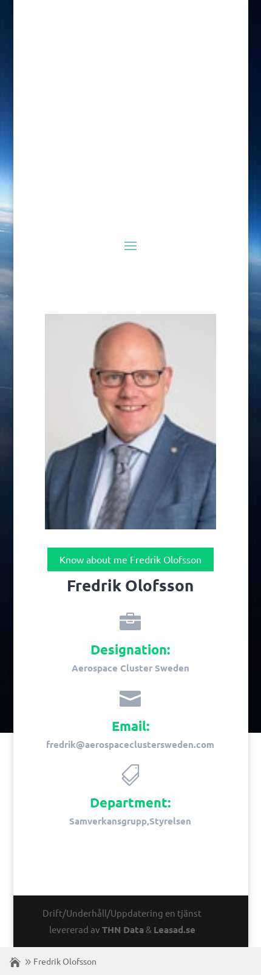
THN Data (123, 929)
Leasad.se (174, 929)
